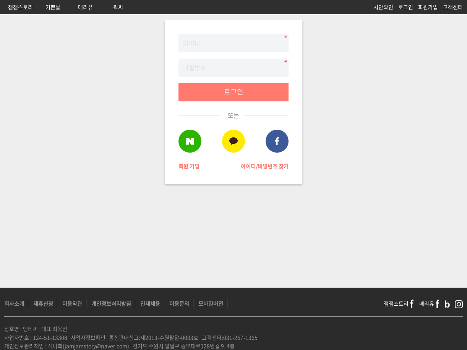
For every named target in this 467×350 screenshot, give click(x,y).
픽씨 (118, 7)
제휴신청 (43, 303)
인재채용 (150, 303)
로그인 (405, 7)
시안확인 (383, 7)
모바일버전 (210, 303)
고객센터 (453, 7)
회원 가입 (188, 166)
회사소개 (14, 303)
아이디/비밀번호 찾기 (265, 166)
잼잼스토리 (20, 7)
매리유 (85, 7)
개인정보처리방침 (111, 303)
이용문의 (179, 303)
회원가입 (428, 7)
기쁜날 (52, 7)
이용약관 (72, 303)
